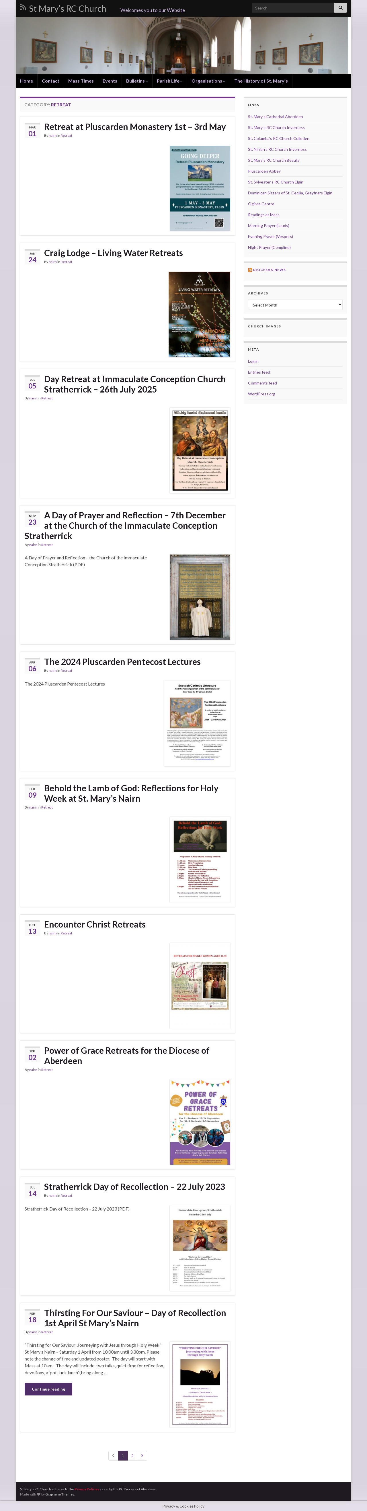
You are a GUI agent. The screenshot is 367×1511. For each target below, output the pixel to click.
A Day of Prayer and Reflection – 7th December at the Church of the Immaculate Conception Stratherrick (125, 525)
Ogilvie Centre (261, 203)
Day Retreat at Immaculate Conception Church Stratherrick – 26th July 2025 (135, 384)
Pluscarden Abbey (264, 171)
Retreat (66, 135)
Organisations (208, 80)
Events (110, 80)
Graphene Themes (59, 1494)
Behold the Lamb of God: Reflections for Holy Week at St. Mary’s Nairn (131, 793)
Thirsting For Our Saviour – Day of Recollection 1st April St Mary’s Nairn (135, 1317)
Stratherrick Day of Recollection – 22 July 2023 (134, 1186)
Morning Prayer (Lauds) (268, 225)
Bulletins (137, 80)
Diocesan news (269, 270)
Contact (50, 80)
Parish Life (170, 80)
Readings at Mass (264, 214)
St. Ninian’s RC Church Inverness (277, 149)
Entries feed (259, 372)
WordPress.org (261, 393)
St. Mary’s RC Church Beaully (274, 160)
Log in (253, 361)
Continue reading (48, 1389)
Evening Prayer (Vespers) (270, 236)
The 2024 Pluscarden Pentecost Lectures (122, 661)
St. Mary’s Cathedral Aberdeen (275, 116)
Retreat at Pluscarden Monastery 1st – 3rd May (135, 126)
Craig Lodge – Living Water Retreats (113, 252)
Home (26, 80)
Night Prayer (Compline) (269, 247)
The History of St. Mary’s (261, 80)
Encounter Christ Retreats (95, 924)
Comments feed (262, 382)
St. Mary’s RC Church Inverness (276, 127)
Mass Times (81, 80)
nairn (53, 135)
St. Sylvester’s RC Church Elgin (275, 181)
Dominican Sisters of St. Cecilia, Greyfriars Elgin (290, 192)
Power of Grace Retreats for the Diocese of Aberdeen (127, 1055)
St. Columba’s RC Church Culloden (278, 138)
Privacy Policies (87, 1489)
